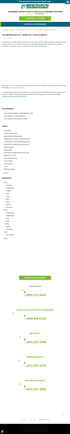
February (9, 207)
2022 (5, 232)
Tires (5, 166)
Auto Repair (8, 161)
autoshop (7, 130)
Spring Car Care (10, 155)
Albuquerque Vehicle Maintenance (17, 139)
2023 (5, 210)
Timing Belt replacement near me (16, 153)
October (9, 185)
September (10, 188)
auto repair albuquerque (13, 136)
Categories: (8, 109)
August (8, 191)
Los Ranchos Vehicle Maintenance (17, 142)
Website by (44, 419)
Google (35, 299)
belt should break (40, 46)
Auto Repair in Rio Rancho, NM (15, 119)
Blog (11, 30)
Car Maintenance (10, 158)
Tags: (5, 126)
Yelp (38, 299)
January (9, 229)
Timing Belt (8, 150)
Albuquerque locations (9, 87)
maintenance (9, 147)
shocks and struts (10, 133)
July (7, 193)
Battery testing (9, 169)
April (7, 202)
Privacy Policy (23, 419)
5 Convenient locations (35, 18)
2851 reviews (39, 13)
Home (5, 30)
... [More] (5, 173)
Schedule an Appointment (35, 24)
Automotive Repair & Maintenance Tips (18, 113)
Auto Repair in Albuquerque (14, 116)
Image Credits (32, 419)
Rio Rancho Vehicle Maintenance (16, 144)
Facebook (31, 299)
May (7, 199)
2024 (6, 182)
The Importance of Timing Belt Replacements (35, 30)
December (10, 235)
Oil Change (8, 164)
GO (66, 414)
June (8, 196)
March (8, 204)
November (10, 213)
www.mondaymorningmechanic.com (14, 96)
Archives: (7, 178)
